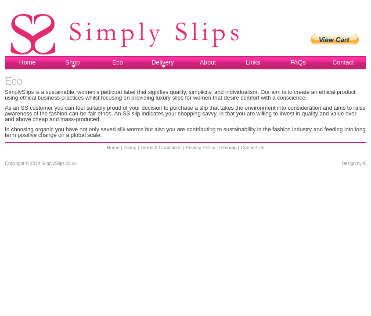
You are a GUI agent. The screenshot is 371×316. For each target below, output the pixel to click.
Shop (72, 63)
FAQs (298, 62)
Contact (343, 62)
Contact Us (252, 147)
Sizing (130, 147)
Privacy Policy (201, 147)
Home (27, 62)
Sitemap (228, 147)
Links (253, 62)
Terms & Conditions (160, 147)
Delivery (162, 63)
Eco (117, 62)
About (208, 62)
